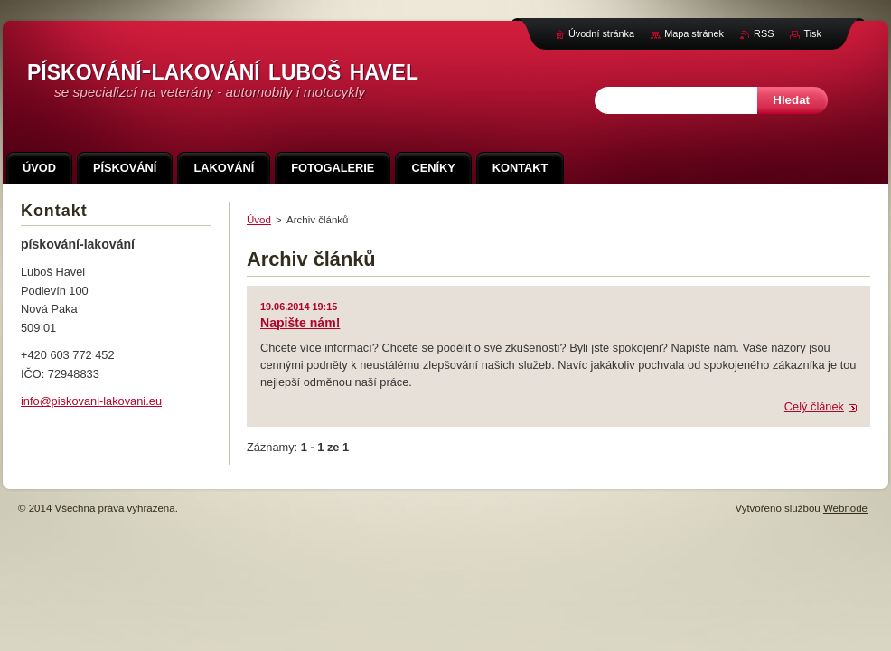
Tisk (812, 33)
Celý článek (814, 406)
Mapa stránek (694, 33)
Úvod (259, 219)
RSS (764, 33)
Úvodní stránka (601, 33)
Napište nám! (300, 323)
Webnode (845, 508)
